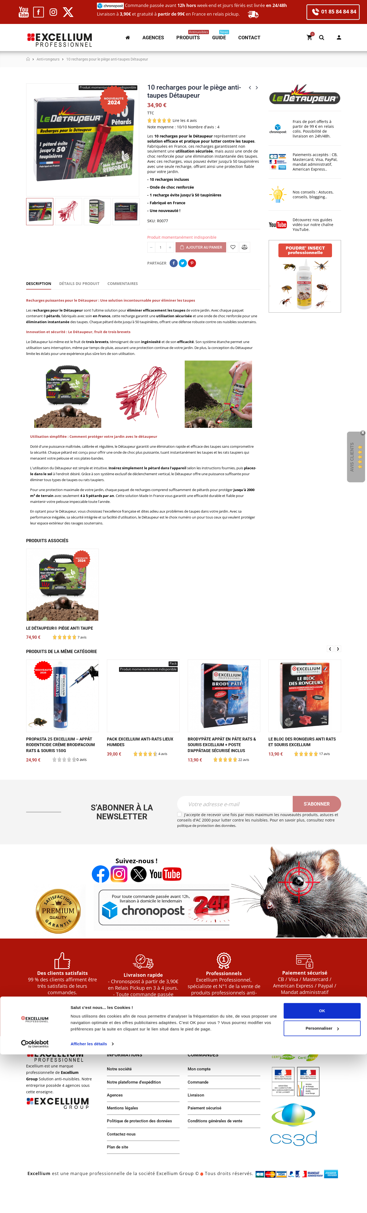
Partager (174, 263)
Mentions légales (123, 1133)
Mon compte (339, 37)
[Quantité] (160, 247)
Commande (199, 1106)
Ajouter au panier (201, 247)
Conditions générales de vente (217, 1147)
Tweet (183, 263)
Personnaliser (322, 1186)
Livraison (196, 1120)
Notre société (120, 1093)
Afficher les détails (89, 1202)
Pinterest (192, 263)
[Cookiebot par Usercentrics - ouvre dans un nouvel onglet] (34, 1202)
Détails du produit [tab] (79, 283)
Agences (115, 1120)
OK (322, 1169)
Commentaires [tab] (122, 283)
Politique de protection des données (141, 1147)
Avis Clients (352, 457)
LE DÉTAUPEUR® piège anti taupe (62, 646)
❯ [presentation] (338, 666)
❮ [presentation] (330, 666)
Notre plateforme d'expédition (136, 1106)
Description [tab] (38, 283)
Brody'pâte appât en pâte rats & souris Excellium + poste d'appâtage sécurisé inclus (222, 762)
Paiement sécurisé (206, 1133)
